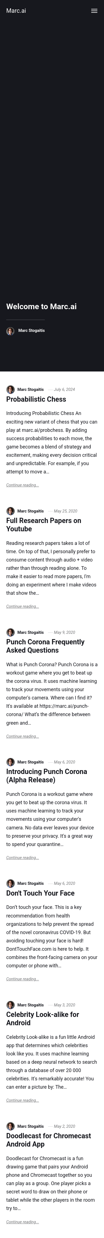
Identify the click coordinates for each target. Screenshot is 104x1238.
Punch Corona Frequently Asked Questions (45, 646)
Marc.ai (16, 10)
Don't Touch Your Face (40, 893)
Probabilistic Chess (36, 399)
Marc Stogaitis (31, 330)
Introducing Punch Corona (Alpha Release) (46, 776)
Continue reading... (22, 485)
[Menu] (94, 11)
